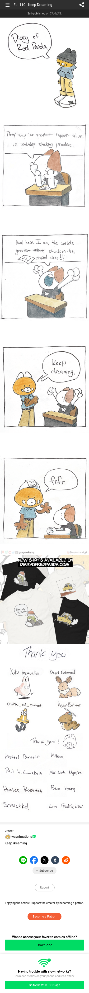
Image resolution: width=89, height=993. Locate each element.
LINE (23, 860)
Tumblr (55, 860)
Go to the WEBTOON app (44, 985)
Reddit (66, 860)
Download (44, 945)
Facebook (34, 860)
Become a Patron (44, 916)
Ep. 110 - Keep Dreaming (33, 5)
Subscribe (46, 870)
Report (44, 887)
